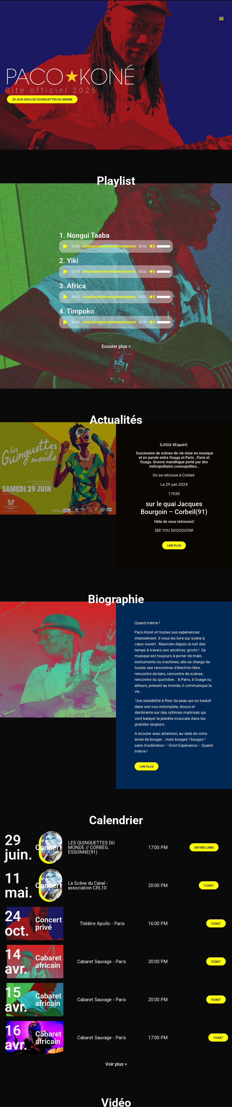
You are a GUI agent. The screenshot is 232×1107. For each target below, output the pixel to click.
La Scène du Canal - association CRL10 (88, 889)
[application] (116, 247)
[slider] (109, 247)
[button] (221, 18)
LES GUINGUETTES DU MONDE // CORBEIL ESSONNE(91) (91, 850)
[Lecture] (65, 247)
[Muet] (152, 248)
